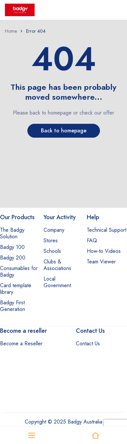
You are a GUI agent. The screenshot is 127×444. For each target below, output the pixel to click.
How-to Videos (104, 251)
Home (11, 31)
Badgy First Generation (12, 306)
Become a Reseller (21, 343)
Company (54, 230)
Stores (51, 240)
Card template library (15, 289)
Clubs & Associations (57, 265)
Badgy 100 (12, 247)
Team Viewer (101, 261)
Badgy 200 (12, 257)
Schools (52, 251)
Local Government (57, 282)
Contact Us (88, 343)
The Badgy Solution (12, 233)
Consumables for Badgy (19, 271)
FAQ (92, 240)
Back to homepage (63, 130)
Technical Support (106, 230)
